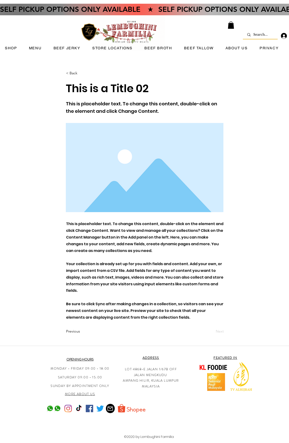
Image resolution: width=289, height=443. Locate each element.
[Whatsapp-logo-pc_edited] (50, 408)
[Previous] (81, 331)
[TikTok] (79, 408)
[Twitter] (100, 408)
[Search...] (260, 35)
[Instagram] (68, 408)
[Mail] (110, 408)
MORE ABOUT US (80, 394)
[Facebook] (89, 408)
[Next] (212, 331)
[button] (231, 25)
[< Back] (81, 73)
